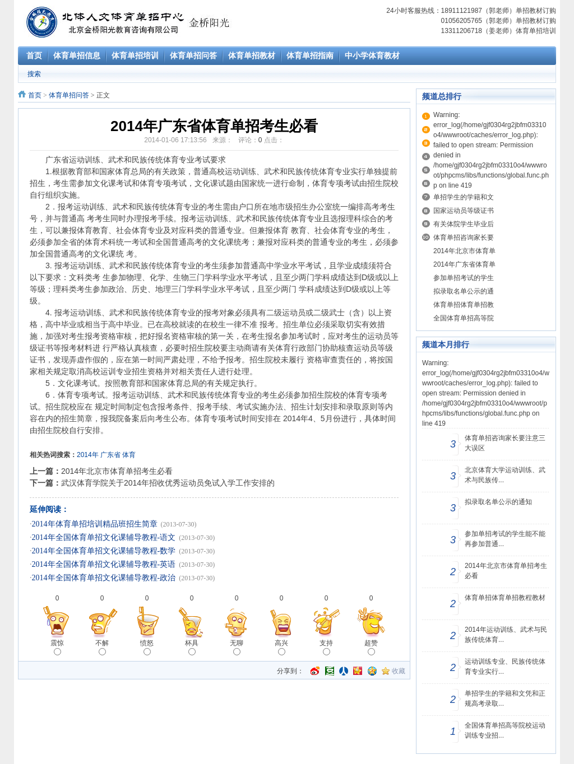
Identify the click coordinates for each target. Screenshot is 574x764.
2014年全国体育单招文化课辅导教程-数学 (104, 551)
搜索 (34, 74)
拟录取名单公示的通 (463, 291)
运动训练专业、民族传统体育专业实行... (505, 667)
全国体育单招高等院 (463, 318)
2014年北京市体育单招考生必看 (117, 471)
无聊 (236, 647)
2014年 (88, 455)
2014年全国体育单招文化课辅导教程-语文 (104, 537)
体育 (129, 455)
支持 (326, 647)
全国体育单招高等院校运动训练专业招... (505, 730)
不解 (102, 647)
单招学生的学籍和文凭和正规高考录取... (505, 698)
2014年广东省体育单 (464, 264)
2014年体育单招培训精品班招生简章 (95, 524)
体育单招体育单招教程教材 (505, 598)
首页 (34, 95)
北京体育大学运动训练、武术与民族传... (505, 475)
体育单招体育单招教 (463, 305)
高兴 (281, 647)
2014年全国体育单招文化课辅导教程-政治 (104, 578)
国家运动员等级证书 (463, 211)
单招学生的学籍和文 (463, 197)
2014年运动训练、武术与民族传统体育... (506, 635)
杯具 (191, 647)
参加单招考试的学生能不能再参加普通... (505, 539)
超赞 (371, 647)
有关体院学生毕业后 (463, 224)
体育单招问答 (69, 95)
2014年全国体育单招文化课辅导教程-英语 (104, 564)
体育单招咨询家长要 (463, 237)
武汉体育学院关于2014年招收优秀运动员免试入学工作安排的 (168, 482)
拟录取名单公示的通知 (498, 502)
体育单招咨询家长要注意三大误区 (505, 443)
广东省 (110, 455)
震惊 (57, 647)
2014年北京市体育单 (464, 251)
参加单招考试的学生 (463, 278)
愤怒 (147, 647)
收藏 (398, 671)
